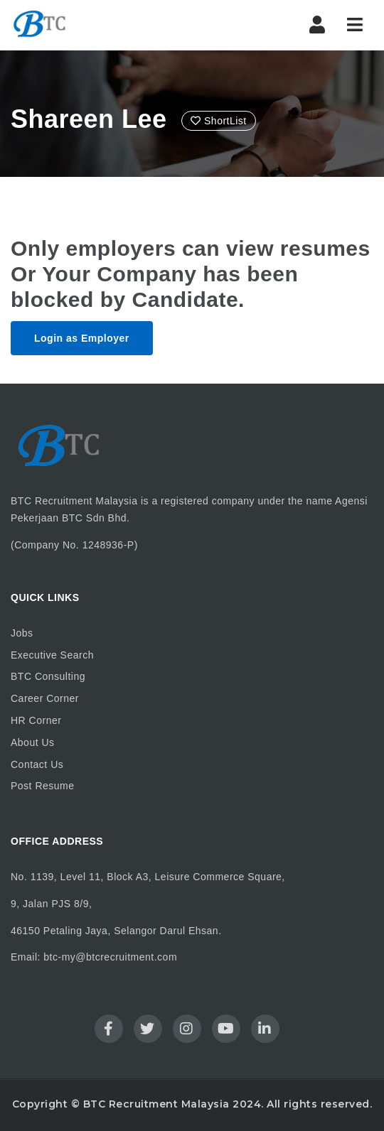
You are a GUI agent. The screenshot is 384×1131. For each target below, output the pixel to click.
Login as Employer (81, 338)
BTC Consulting (48, 676)
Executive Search (52, 655)
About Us (33, 742)
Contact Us (37, 764)
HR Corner (36, 720)
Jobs (22, 633)
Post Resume (43, 785)
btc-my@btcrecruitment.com (110, 957)
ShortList (219, 120)
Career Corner (45, 698)
